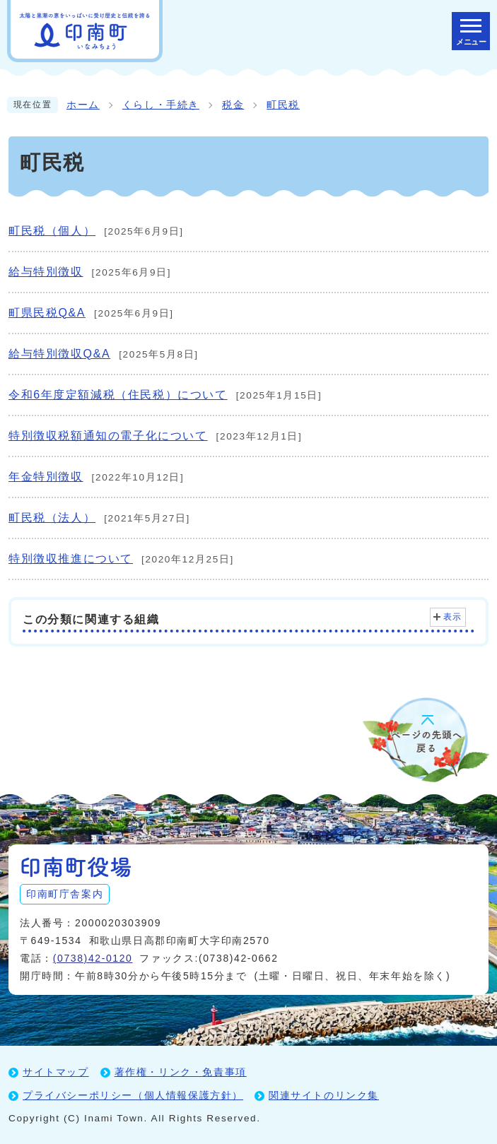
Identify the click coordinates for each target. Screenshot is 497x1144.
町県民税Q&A (47, 313)
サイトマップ (56, 1072)
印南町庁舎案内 (64, 894)
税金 (233, 105)
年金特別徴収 (45, 477)
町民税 (283, 105)
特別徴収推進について (70, 559)
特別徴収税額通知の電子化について (108, 436)
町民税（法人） (51, 518)
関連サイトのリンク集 (324, 1095)
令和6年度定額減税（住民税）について (118, 395)
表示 (452, 617)
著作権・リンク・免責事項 (181, 1072)
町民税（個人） (51, 231)
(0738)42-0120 (93, 958)
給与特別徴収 (45, 272)
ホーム (83, 105)
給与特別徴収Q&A (59, 354)
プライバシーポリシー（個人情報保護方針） (133, 1095)
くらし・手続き (160, 105)
